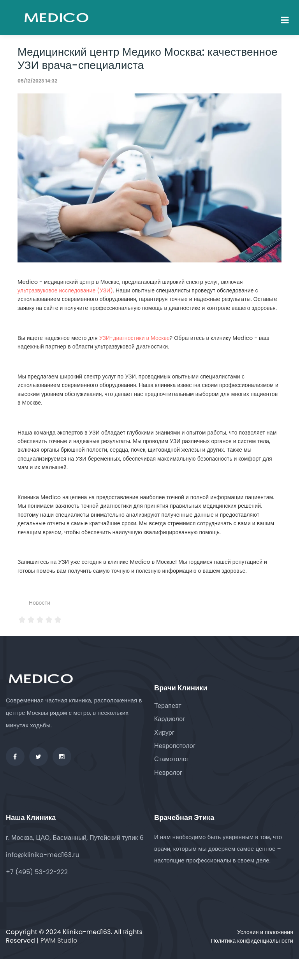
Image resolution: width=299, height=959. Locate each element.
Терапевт (167, 705)
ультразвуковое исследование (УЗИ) (65, 290)
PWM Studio (58, 940)
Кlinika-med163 (87, 931)
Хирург (164, 732)
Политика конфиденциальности (252, 941)
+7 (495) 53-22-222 (37, 871)
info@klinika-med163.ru (42, 854)
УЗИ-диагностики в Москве (134, 338)
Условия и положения (265, 932)
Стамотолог (171, 759)
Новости (39, 603)
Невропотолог (174, 745)
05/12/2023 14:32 (37, 80)
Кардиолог (169, 718)
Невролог (168, 772)
